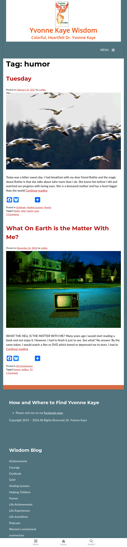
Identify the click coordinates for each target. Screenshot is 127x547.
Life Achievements (20, 504)
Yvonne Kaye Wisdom (63, 30)
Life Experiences (24, 366)
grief (23, 210)
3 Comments (12, 214)
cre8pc (42, 89)
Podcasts (15, 523)
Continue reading (36, 190)
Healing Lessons (35, 207)
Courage (14, 467)
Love (36, 210)
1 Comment (12, 372)
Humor (47, 207)
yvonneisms (16, 535)
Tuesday (18, 78)
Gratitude (21, 207)
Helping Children (19, 492)
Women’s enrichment (22, 529)
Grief (12, 479)
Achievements (18, 461)
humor (30, 210)
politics (25, 369)
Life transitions (18, 516)
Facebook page (53, 413)
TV (31, 369)
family (17, 210)
